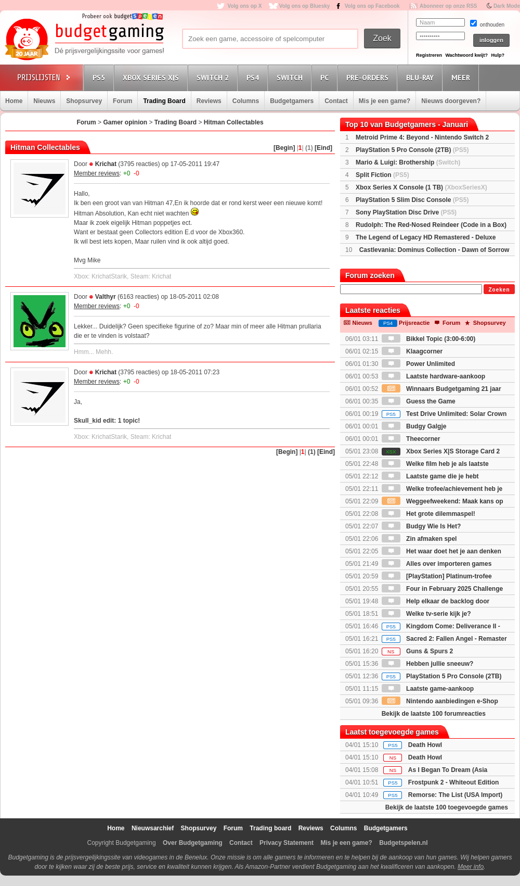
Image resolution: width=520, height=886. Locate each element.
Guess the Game (419, 401)
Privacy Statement (286, 842)
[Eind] (323, 147)
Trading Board (164, 101)
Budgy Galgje (414, 426)
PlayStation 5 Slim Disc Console (412, 200)
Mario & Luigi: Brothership (408, 162)
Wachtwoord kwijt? (466, 55)
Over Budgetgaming (193, 842)
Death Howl (425, 745)
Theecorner (411, 438)
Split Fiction (382, 175)
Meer (462, 77)
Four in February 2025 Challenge (442, 588)
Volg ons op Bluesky (304, 6)
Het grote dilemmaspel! (428, 513)
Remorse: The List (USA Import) (455, 795)
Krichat (105, 164)
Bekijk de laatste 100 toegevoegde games (446, 807)
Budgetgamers (292, 101)
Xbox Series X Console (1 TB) (421, 187)
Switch (291, 77)
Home (13, 101)
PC (326, 77)
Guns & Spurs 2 (417, 651)
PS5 (100, 77)
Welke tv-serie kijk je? (426, 613)
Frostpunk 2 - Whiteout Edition (453, 782)
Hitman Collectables (234, 122)
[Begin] (284, 147)
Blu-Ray (421, 77)
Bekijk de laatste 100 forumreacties (434, 713)
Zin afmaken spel (419, 538)
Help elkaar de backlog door (435, 601)
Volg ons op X (244, 6)
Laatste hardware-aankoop (433, 376)
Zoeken (499, 290)
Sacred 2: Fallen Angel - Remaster (444, 638)
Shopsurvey (84, 101)
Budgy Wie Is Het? (421, 526)
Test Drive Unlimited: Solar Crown (444, 413)
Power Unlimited (418, 364)
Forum (122, 101)
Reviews (209, 101)
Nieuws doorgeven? (450, 101)
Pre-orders (369, 77)
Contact (336, 101)
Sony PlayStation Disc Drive (406, 212)
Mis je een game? (384, 101)
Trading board (270, 828)
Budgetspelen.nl (403, 842)
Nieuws (44, 101)
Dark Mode (506, 6)
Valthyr (105, 296)
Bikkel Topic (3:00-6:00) (429, 339)
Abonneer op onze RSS (448, 6)
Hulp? (497, 55)
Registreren (429, 55)
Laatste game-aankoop (428, 688)
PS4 (254, 77)
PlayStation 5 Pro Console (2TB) (412, 150)
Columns (245, 101)
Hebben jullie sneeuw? (428, 663)
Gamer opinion (125, 122)
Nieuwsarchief (153, 828)
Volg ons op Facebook (372, 6)
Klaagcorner (412, 351)
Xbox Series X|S (152, 77)
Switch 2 (214, 77)
